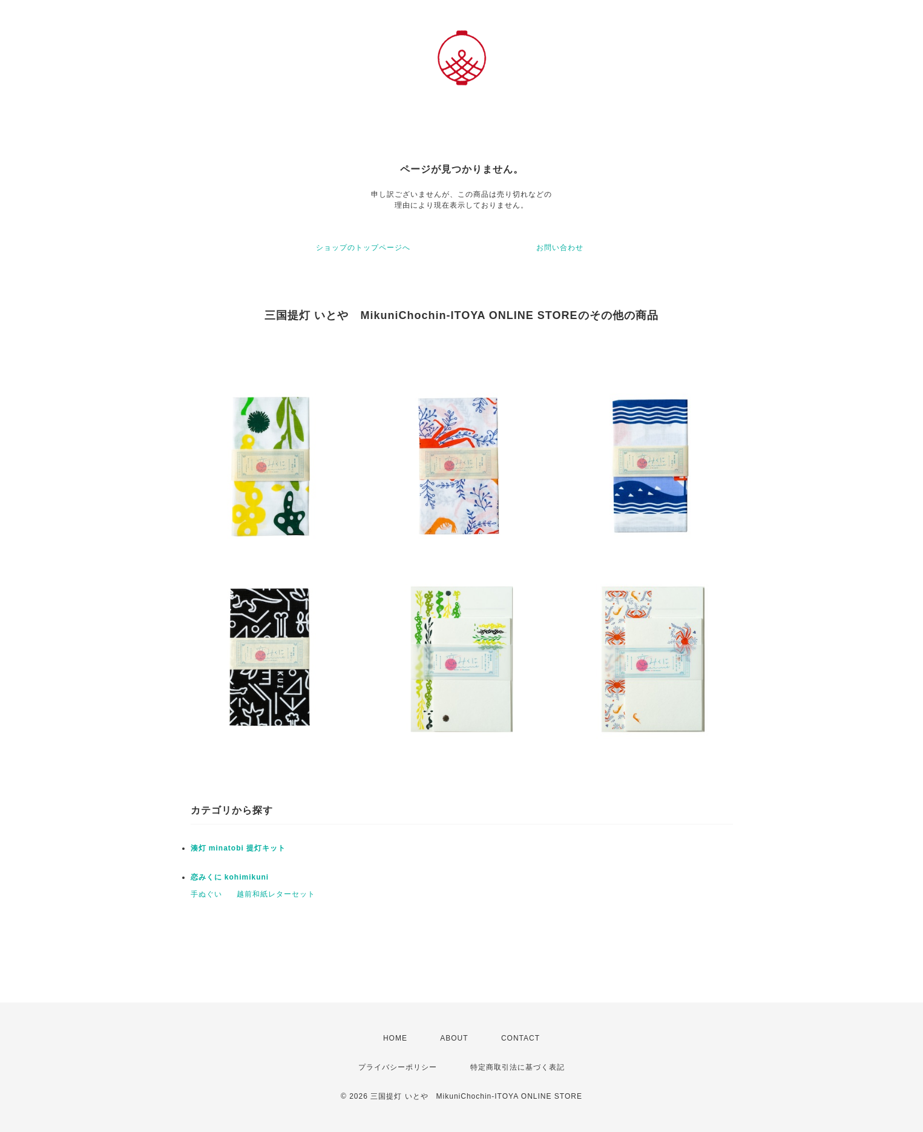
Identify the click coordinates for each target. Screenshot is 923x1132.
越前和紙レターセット (276, 894)
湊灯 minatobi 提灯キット (238, 848)
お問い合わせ (559, 247)
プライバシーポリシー (397, 1067)
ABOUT (454, 1038)
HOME (395, 1038)
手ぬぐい (206, 894)
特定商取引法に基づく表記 (517, 1067)
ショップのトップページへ (363, 247)
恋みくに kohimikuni (230, 877)
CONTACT (520, 1038)
